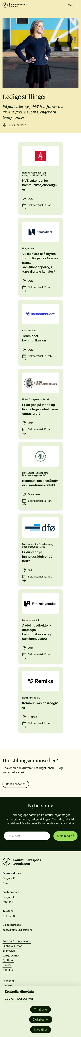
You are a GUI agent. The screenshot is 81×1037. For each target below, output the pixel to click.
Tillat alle (40, 1009)
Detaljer (38, 1019)
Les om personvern (20, 998)
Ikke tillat (40, 1029)
